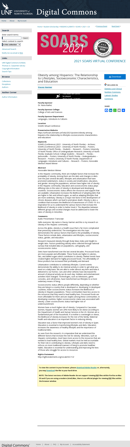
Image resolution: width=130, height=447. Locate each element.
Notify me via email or (12, 53)
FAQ (54, 444)
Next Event (116, 26)
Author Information (9, 97)
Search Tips (6, 71)
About (47, 444)
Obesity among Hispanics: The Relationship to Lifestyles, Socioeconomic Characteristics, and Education (68, 78)
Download (115, 77)
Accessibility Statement (81, 444)
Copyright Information (11, 68)
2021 (84, 27)
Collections (6, 81)
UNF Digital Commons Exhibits (14, 63)
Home (39, 27)
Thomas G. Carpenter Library (13, 65)
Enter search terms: (10, 34)
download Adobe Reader (86, 368)
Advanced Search (9, 49)
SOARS (78, 27)
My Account (64, 444)
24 (89, 27)
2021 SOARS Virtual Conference (100, 61)
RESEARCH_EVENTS (67, 27)
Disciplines (6, 84)
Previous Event (101, 26)
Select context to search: (12, 41)
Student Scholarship (51, 27)
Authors (5, 87)
